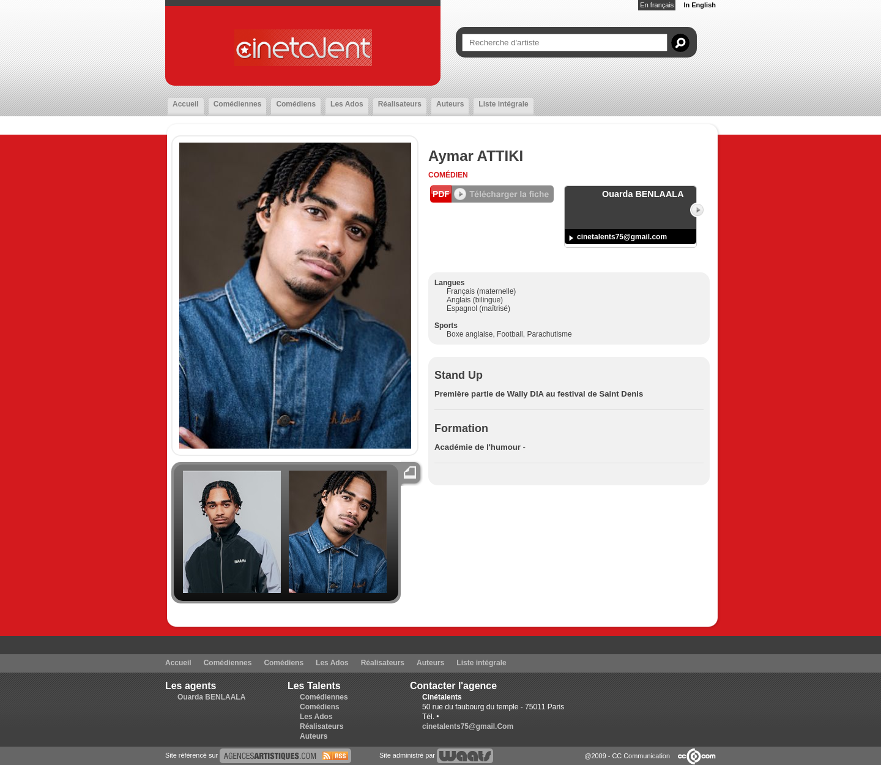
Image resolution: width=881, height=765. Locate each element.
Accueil (186, 104)
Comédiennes (238, 104)
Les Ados (346, 104)
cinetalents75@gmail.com (622, 237)
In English (699, 5)
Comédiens (296, 104)
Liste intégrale (503, 104)
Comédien (448, 175)
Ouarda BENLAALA (211, 697)
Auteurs (450, 104)
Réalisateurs (400, 104)
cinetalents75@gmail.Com (467, 726)
